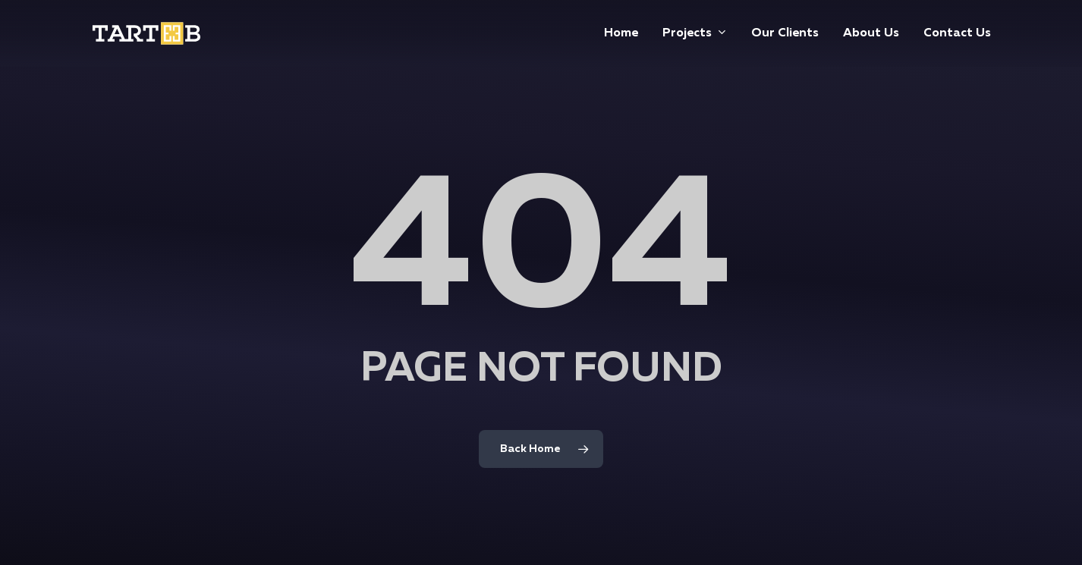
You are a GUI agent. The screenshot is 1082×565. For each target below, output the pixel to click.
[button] (1053, 8)
